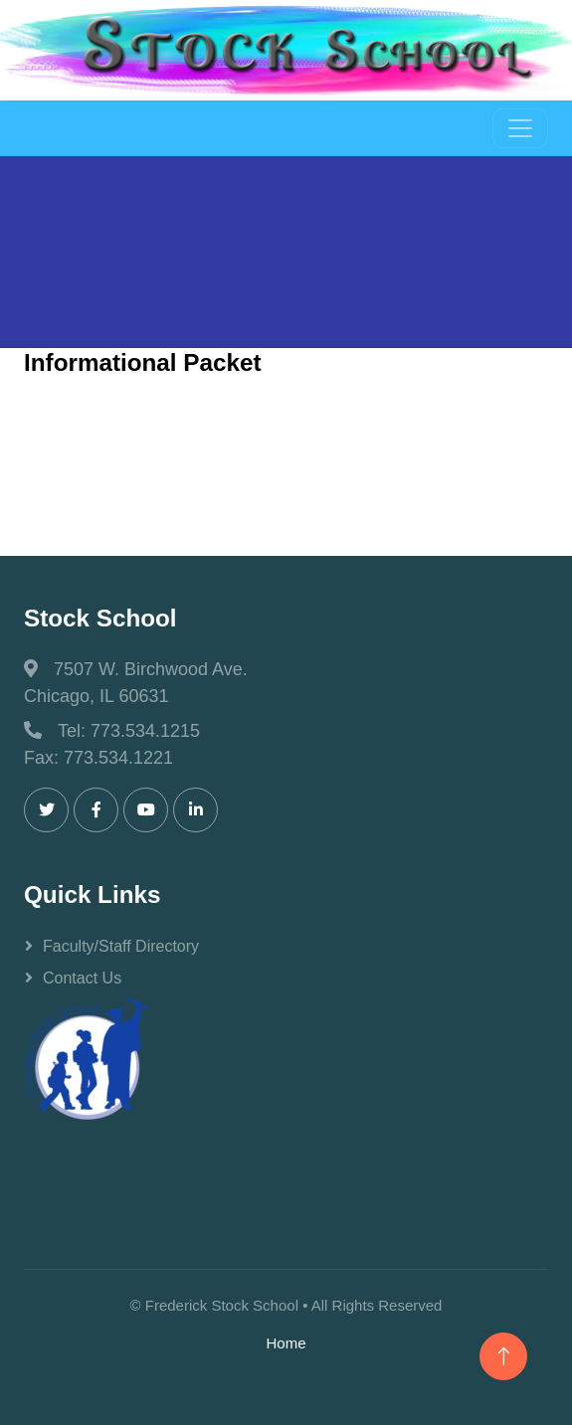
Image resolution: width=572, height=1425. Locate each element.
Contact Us (82, 978)
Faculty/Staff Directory (121, 946)
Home (285, 1343)
